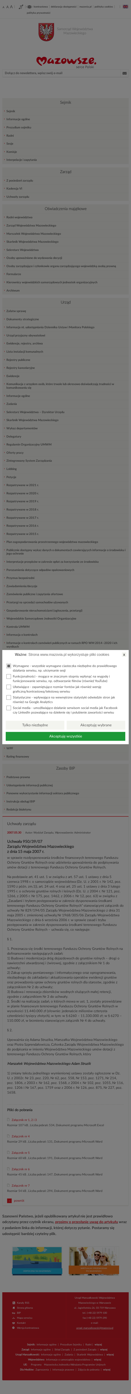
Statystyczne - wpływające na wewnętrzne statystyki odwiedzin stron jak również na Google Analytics (60, 699)
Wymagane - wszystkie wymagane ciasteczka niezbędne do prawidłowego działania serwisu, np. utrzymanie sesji (61, 668)
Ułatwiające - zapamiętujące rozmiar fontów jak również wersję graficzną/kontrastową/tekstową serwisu (53, 689)
